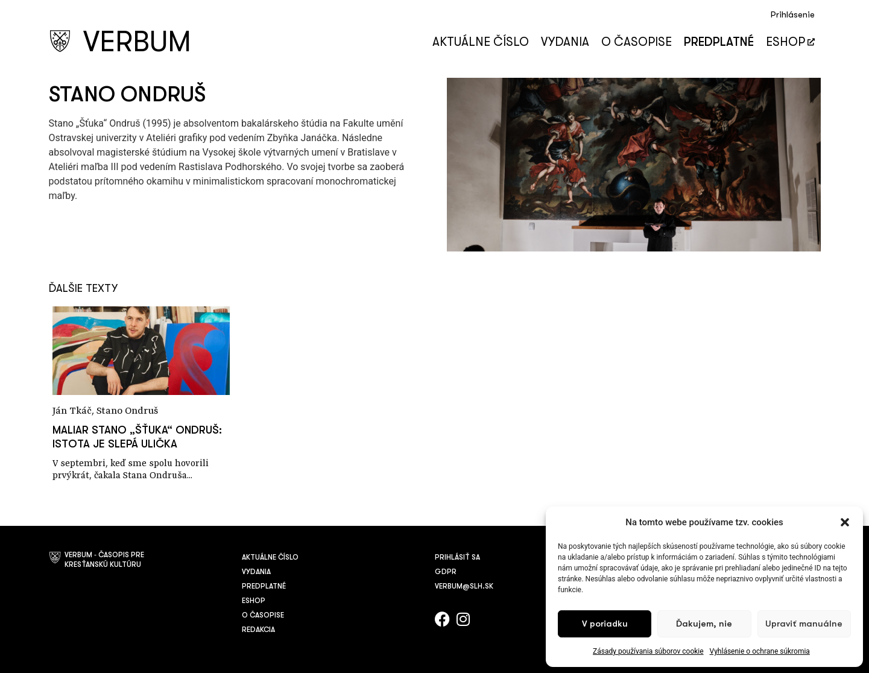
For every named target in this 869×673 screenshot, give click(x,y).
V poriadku (605, 624)
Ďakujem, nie (704, 624)
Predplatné (719, 42)
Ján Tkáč (72, 411)
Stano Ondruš (127, 411)
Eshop (790, 42)
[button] (845, 522)
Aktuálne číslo (480, 42)
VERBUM (137, 41)
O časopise (636, 42)
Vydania (565, 42)
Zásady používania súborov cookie (648, 651)
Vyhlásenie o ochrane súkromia (760, 651)
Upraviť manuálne (803, 624)
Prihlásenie (793, 15)
